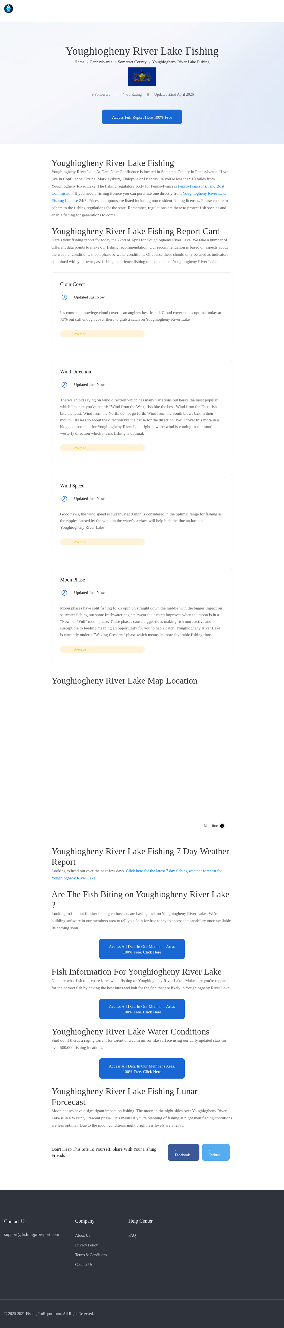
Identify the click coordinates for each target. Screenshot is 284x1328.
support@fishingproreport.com (31, 1234)
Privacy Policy (86, 1245)
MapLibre (211, 826)
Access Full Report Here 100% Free (142, 117)
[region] (142, 762)
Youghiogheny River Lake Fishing (180, 62)
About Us (82, 1235)
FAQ (132, 1235)
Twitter (214, 1152)
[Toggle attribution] (222, 826)
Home (80, 62)
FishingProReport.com (43, 1314)
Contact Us (84, 1265)
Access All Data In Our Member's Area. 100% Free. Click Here (142, 949)
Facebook (182, 1152)
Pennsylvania (101, 62)
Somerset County (132, 62)
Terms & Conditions (91, 1255)
